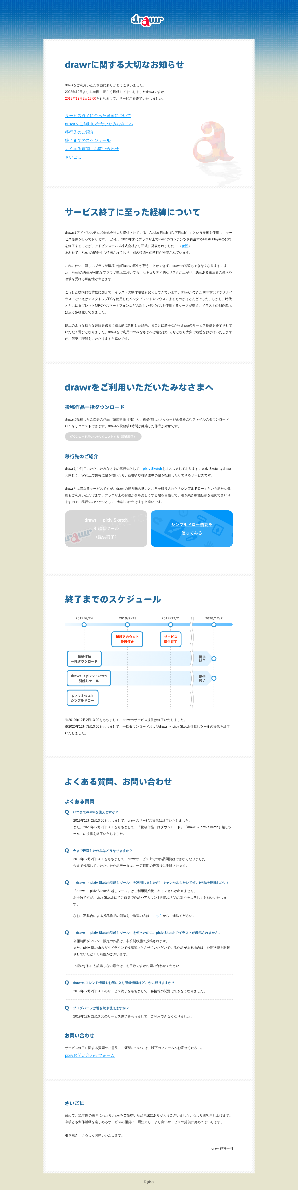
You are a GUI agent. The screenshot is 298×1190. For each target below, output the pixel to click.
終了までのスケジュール (88, 140)
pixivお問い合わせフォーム (90, 1055)
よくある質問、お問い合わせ (92, 148)
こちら (158, 916)
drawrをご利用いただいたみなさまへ (99, 124)
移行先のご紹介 (79, 132)
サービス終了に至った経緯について (98, 115)
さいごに (73, 157)
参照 (185, 246)
